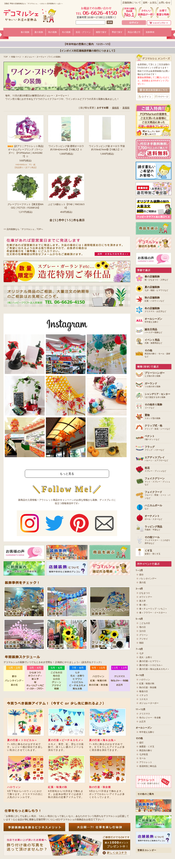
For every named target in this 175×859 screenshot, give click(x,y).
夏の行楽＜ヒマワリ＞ (150, 661)
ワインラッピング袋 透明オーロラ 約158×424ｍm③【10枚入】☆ (66, 147)
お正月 (142, 721)
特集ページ (16, 56)
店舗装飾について (131, 2)
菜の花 (142, 582)
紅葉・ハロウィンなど (154, 299)
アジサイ (143, 638)
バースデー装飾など (153, 331)
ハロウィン (14, 787)
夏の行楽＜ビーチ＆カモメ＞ (66, 740)
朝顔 (141, 642)
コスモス (143, 699)
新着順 (125, 107)
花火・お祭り (145, 657)
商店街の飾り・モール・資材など (157, 353)
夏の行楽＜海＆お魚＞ (102, 740)
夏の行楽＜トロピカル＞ (22, 740)
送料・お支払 (150, 2)
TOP (6, 56)
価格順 (115, 107)
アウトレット (145, 762)
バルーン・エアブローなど (156, 459)
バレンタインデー (147, 578)
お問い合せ (164, 2)
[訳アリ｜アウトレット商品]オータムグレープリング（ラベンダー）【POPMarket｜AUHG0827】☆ (25, 151)
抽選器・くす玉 (146, 746)
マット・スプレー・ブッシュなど (157, 481)
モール (142, 758)
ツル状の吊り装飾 (152, 385)
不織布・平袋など (153, 528)
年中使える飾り (153, 320)
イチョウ (143, 695)
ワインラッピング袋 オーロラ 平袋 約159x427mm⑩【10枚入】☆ (107, 147)
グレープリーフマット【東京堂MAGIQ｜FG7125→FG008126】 (25, 206)
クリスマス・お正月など (155, 310)
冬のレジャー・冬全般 (150, 717)
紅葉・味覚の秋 (57, 787)
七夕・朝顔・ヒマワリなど (156, 289)
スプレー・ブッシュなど (155, 469)
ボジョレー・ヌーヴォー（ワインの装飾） (43, 56)
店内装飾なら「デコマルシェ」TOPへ (25, 229)
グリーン (143, 634)
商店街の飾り (145, 750)
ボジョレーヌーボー (149, 703)
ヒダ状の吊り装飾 (155, 374)
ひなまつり (144, 592)
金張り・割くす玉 (152, 552)
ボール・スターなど (153, 517)
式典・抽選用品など (153, 341)
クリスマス (144, 713)
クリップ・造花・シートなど (157, 427)
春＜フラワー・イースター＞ (153, 612)
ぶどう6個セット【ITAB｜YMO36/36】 (66, 206)
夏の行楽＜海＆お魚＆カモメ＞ (154, 668)
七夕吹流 (143, 754)
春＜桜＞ (143, 604)
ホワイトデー (145, 596)
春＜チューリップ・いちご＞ (153, 608)
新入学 (142, 600)
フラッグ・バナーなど (154, 448)
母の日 (142, 627)
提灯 (141, 742)
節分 (141, 574)
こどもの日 (144, 623)
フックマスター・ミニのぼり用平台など (157, 540)
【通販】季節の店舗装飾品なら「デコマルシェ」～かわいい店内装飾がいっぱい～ (33, 3)
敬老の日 (143, 691)
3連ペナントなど (152, 438)
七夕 (141, 653)
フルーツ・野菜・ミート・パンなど (157, 495)
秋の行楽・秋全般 (100, 787)
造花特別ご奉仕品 (147, 766)
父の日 (142, 630)
